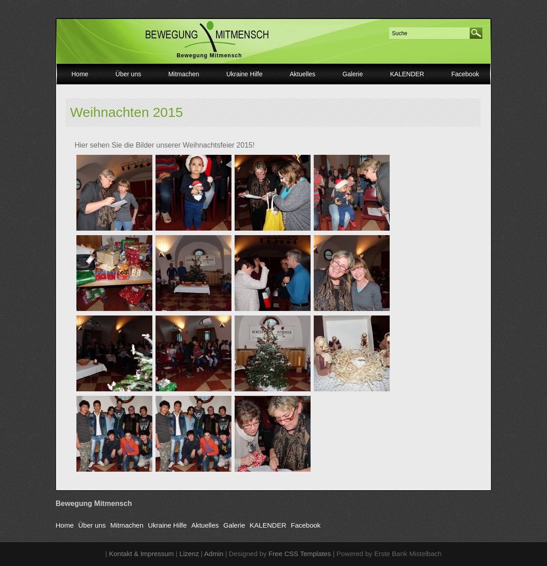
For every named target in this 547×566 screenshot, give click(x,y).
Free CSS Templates (300, 553)
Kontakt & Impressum (141, 553)
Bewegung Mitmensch (209, 55)
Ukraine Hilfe (244, 74)
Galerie (353, 74)
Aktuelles (303, 74)
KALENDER (407, 74)
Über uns (128, 74)
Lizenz (189, 553)
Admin (214, 553)
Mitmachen (183, 74)
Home (79, 74)
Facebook (465, 74)
